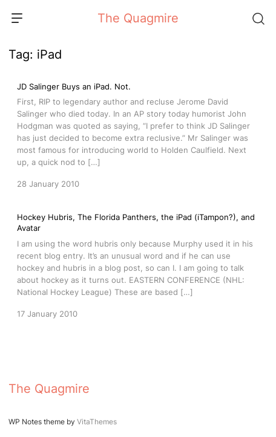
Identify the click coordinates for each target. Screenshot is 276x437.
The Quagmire (138, 18)
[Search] (257, 18)
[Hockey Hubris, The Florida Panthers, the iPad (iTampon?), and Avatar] (138, 265)
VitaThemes (97, 421)
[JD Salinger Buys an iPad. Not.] (138, 134)
